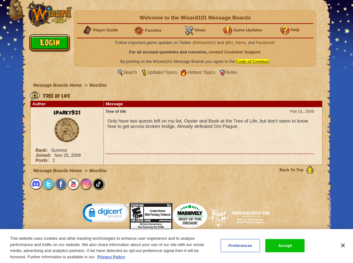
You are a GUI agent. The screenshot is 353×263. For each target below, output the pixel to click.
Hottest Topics (201, 72)
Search (130, 72)
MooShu (98, 85)
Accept (285, 248)
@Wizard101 (204, 42)
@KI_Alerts (235, 42)
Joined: (44, 155)
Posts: (43, 160)
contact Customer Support (234, 52)
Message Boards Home (58, 85)
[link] (106, 214)
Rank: (42, 150)
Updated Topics (162, 72)
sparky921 (67, 113)
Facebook (265, 42)
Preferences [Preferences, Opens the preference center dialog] (240, 248)
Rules (231, 72)
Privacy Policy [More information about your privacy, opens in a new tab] (111, 259)
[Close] (343, 248)
